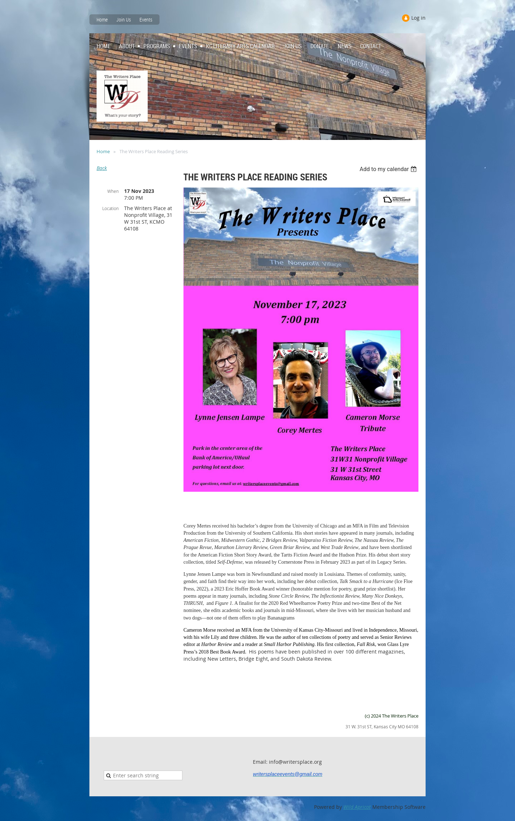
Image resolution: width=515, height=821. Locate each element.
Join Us (123, 19)
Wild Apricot (357, 806)
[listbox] (388, 169)
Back (102, 168)
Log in (418, 17)
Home (102, 19)
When (113, 191)
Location (110, 208)
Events (145, 19)
